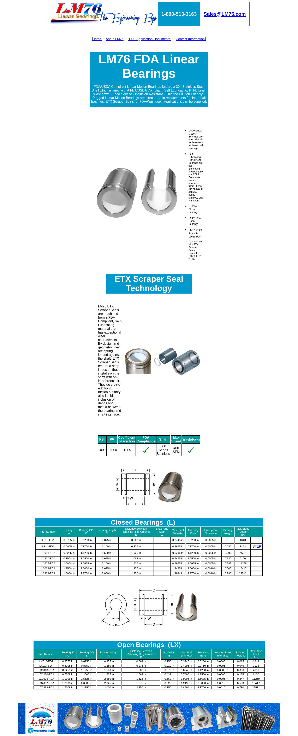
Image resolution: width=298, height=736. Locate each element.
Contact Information (190, 39)
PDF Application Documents (149, 39)
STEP (256, 546)
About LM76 (115, 39)
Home (97, 39)
